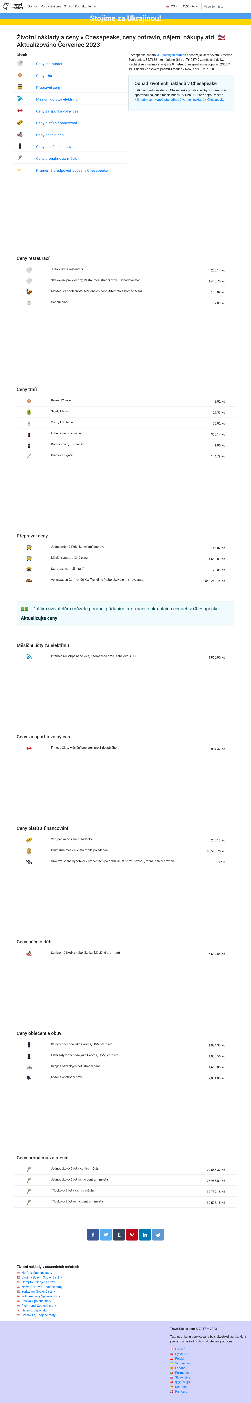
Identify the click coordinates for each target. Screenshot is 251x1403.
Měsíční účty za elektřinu (56, 99)
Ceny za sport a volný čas (57, 111)
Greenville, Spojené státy (38, 1315)
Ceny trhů (44, 76)
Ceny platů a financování (56, 123)
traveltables (17, 6)
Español (178, 1368)
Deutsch (178, 1387)
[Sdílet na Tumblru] (119, 1235)
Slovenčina (180, 1377)
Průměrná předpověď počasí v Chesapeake (72, 170)
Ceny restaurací (49, 64)
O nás (68, 6)
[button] (190, 6)
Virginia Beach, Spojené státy (42, 1277)
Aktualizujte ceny (39, 618)
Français (178, 1391)
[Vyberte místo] (223, 6)
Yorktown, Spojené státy (38, 1291)
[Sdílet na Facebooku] (93, 1235)
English (177, 1349)
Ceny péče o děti (50, 135)
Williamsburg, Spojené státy (41, 1296)
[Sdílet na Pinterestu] (132, 1235)
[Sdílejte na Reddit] (158, 1235)
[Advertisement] (125, 219)
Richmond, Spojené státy (39, 1306)
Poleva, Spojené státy (36, 1301)
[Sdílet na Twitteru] (106, 1235)
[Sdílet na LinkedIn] (145, 1235)
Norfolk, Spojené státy (37, 1273)
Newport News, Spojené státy (42, 1287)
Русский (178, 1354)
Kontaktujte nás (86, 6)
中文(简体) (180, 1382)
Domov (33, 6)
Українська (180, 1363)
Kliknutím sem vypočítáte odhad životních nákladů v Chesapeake (179, 100)
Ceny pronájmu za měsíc (56, 158)
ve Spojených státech (171, 55)
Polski (177, 1358)
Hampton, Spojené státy (38, 1282)
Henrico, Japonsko (35, 1310)
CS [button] (170, 6)
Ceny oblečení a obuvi (54, 146)
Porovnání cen (51, 6)
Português (180, 1373)
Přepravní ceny (48, 87)
